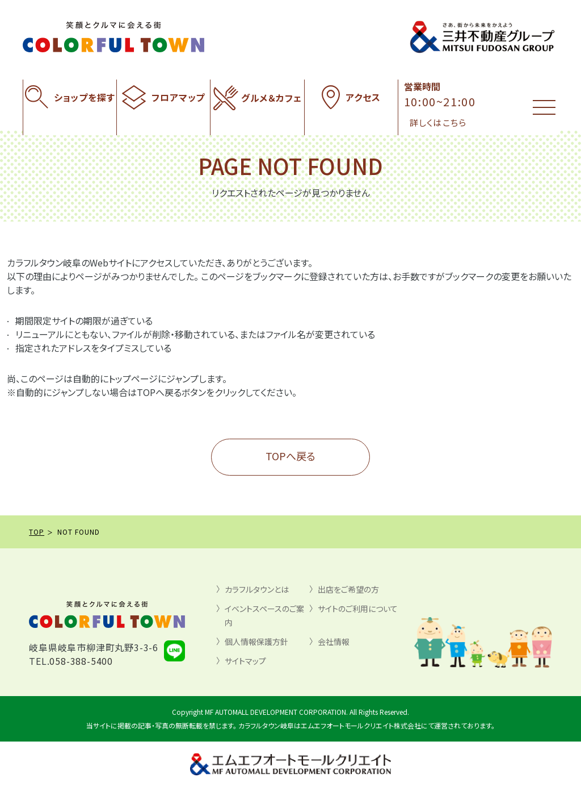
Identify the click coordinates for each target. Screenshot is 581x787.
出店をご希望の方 (348, 589)
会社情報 (334, 641)
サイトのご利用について (358, 608)
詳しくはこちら (438, 122)
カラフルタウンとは (257, 589)
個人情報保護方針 (256, 641)
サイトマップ (245, 661)
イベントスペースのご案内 (264, 615)
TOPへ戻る (290, 455)
